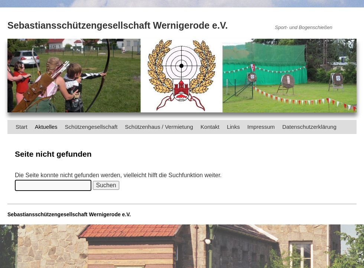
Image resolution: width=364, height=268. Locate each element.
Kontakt (210, 127)
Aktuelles (46, 127)
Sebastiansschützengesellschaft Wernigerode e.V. (117, 25)
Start (21, 127)
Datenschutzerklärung (309, 127)
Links (233, 127)
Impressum (261, 127)
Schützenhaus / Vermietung (159, 127)
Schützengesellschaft (91, 127)
